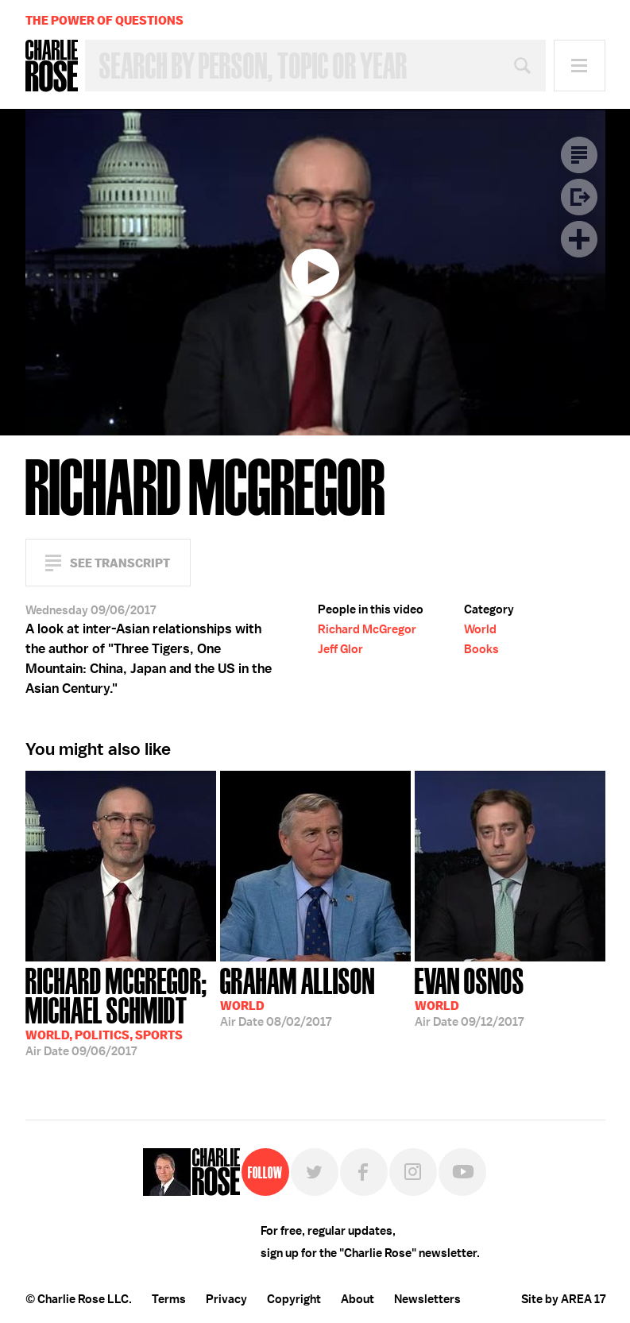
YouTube (462, 1172)
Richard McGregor (367, 629)
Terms (169, 1299)
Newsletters (427, 1299)
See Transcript (120, 563)
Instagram (413, 1172)
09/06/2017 (120, 1010)
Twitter (314, 1172)
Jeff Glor (340, 649)
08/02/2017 (297, 995)
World (480, 629)
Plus (579, 239)
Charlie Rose (51, 66)
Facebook (364, 1172)
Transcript (579, 155)
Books (481, 649)
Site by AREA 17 (563, 1299)
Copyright (294, 1299)
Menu (579, 65)
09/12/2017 (469, 995)
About (357, 1299)
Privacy (226, 1299)
